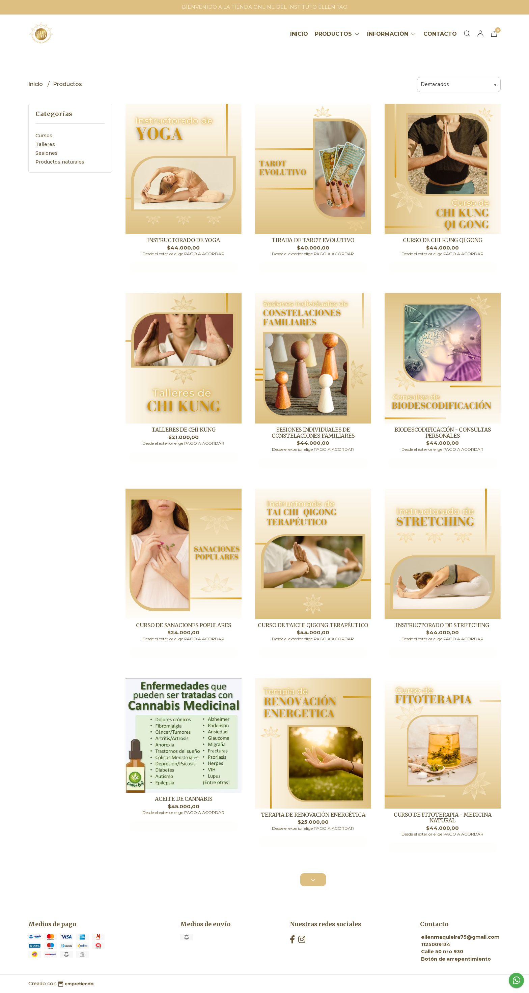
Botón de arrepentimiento (456, 959)
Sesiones (46, 153)
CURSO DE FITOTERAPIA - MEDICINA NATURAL (443, 817)
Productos (337, 34)
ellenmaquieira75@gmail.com (460, 937)
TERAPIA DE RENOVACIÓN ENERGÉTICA (313, 814)
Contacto (440, 34)
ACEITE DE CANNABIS (183, 798)
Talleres (45, 144)
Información (392, 34)
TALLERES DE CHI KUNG (183, 429)
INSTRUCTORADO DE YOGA (183, 240)
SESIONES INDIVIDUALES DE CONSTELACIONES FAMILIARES (313, 432)
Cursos (43, 135)
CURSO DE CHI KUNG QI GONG (442, 240)
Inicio (299, 34)
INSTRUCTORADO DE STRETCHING (442, 625)
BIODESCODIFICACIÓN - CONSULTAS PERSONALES (442, 432)
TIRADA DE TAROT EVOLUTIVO (313, 240)
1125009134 (435, 944)
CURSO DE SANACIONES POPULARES (183, 625)
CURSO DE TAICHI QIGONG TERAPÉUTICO (313, 625)
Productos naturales (59, 162)
